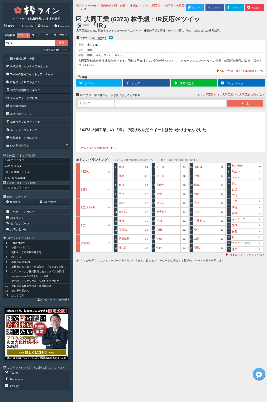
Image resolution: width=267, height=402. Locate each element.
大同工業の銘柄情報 (93, 147)
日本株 (123, 211)
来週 (234, 207)
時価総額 (124, 238)
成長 (197, 238)
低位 (197, 193)
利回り (85, 171)
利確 (121, 184)
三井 (197, 211)
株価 (121, 175)
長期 (234, 213)
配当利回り (88, 207)
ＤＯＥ (160, 202)
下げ (234, 195)
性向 (159, 247)
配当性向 (161, 211)
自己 (234, 189)
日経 (121, 202)
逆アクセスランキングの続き (53, 299)
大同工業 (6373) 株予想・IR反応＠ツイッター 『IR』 (138, 22)
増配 (197, 247)
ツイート (23, 35)
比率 (197, 184)
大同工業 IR (229, 94)
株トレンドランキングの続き (247, 254)
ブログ (63, 35)
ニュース (50, 35)
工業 (234, 201)
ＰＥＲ (160, 175)
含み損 (85, 243)
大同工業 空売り (249, 94)
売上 (197, 202)
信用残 (198, 167)
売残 (159, 238)
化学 (234, 249)
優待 (121, 220)
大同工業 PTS (211, 94)
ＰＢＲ (160, 167)
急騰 (159, 229)
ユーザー (37, 35)
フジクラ (241, 243)
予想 (121, 193)
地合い (236, 171)
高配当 (160, 184)
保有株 (123, 229)
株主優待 (237, 165)
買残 (121, 167)
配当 (84, 225)
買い (234, 183)
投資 (159, 193)
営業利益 (199, 220)
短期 (234, 225)
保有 (234, 231)
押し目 (123, 247)
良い (234, 237)
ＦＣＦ (236, 177)
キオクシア (239, 219)
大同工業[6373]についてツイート (259, 374)
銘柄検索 (10, 35)
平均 (159, 220)
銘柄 (84, 189)
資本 (197, 229)
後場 (197, 175)
